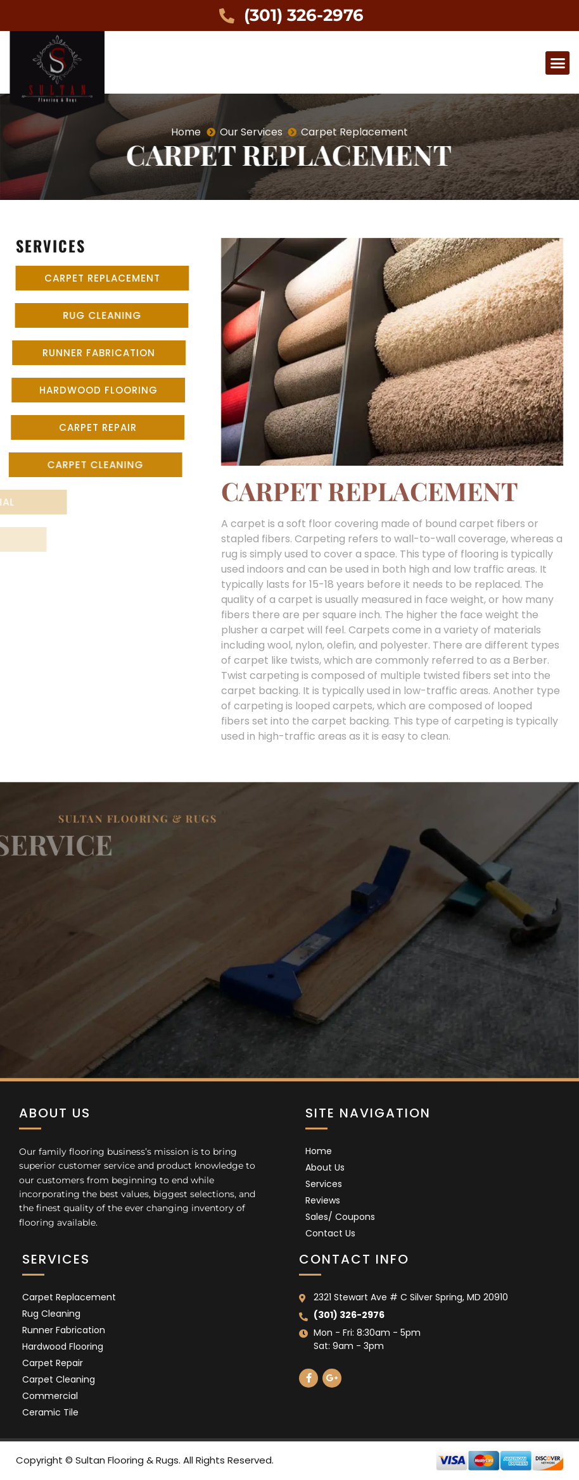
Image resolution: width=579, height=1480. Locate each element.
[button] (557, 63)
